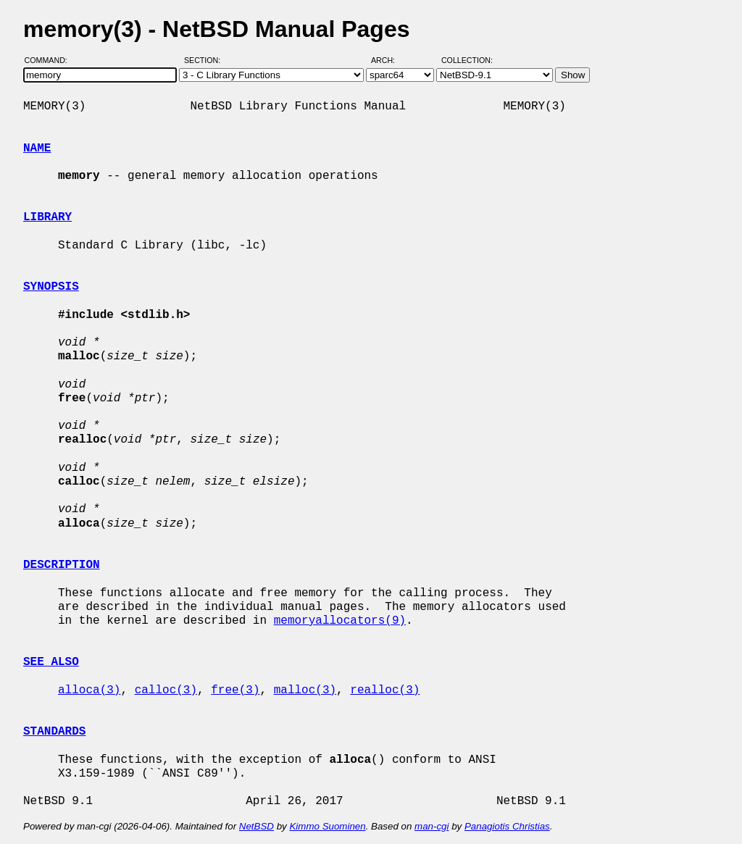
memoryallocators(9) (340, 621)
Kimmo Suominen (327, 826)
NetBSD (256, 826)
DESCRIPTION (61, 565)
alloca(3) (89, 690)
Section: (205, 60)
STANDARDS (54, 732)
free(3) (235, 690)
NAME (37, 148)
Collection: (467, 60)
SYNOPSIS (51, 287)
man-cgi (431, 826)
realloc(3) (385, 690)
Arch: (389, 60)
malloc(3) (305, 690)
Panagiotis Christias (507, 826)
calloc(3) (166, 690)
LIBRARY (47, 217)
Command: (50, 60)
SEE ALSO (51, 662)
